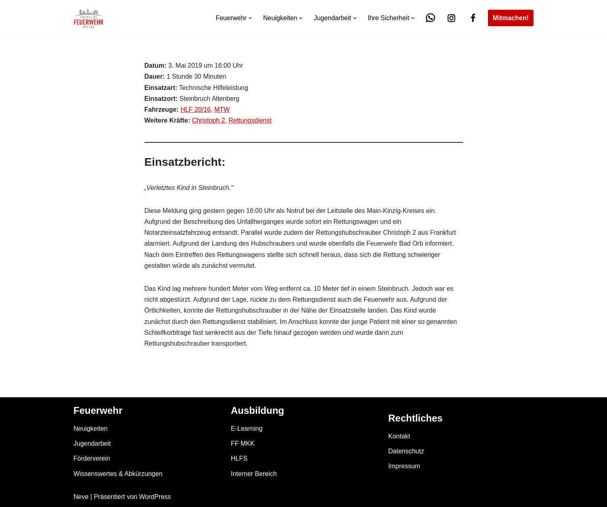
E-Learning (246, 428)
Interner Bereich (254, 473)
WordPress (155, 496)
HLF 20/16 (195, 109)
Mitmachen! (511, 18)
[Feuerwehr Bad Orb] (88, 18)
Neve (80, 496)
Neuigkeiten (90, 428)
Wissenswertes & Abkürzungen (118, 473)
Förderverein (91, 458)
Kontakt (399, 436)
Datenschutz (406, 451)
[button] (250, 18)
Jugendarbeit (92, 443)
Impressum (404, 466)
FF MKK (243, 443)
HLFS (239, 458)
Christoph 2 (208, 120)
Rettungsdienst (250, 120)
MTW (222, 109)
